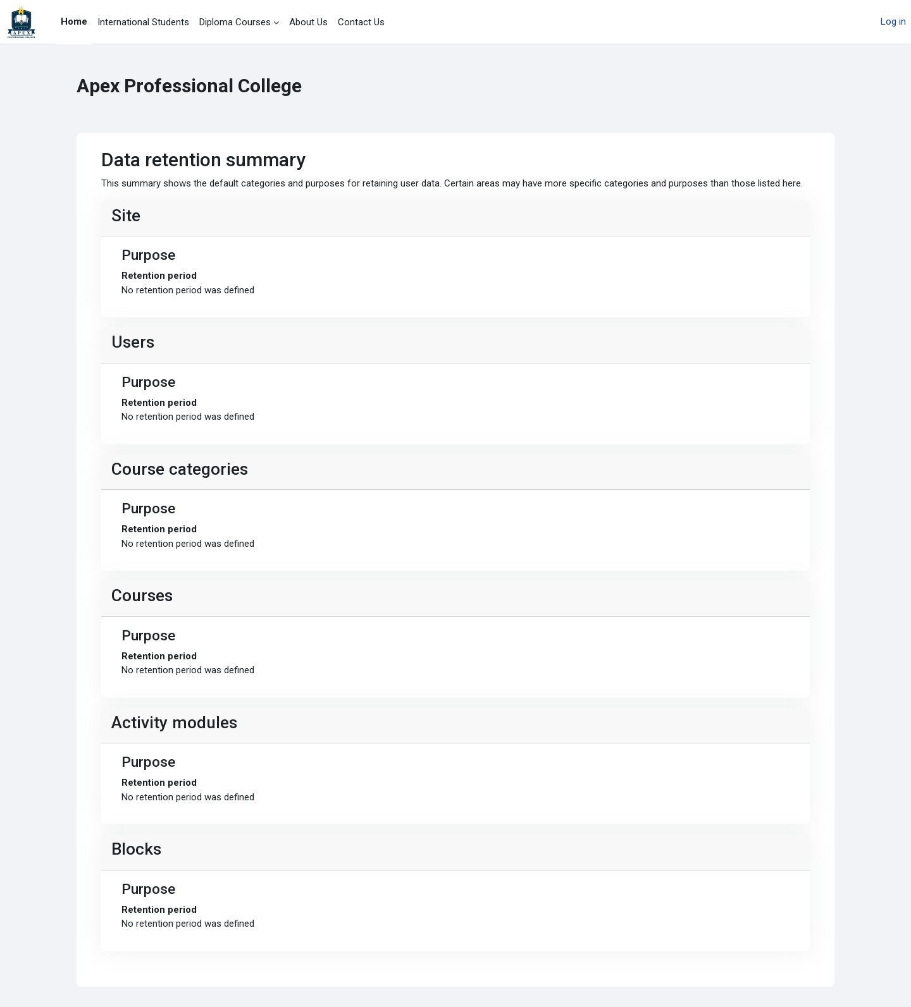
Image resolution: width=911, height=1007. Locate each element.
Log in (893, 21)
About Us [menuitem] (308, 22)
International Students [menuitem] (143, 22)
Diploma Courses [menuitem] (235, 22)
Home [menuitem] (74, 21)
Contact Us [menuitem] (361, 22)
